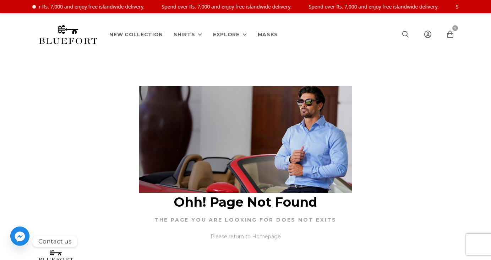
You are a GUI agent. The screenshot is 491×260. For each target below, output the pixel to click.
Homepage (266, 236)
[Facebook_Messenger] (19, 241)
